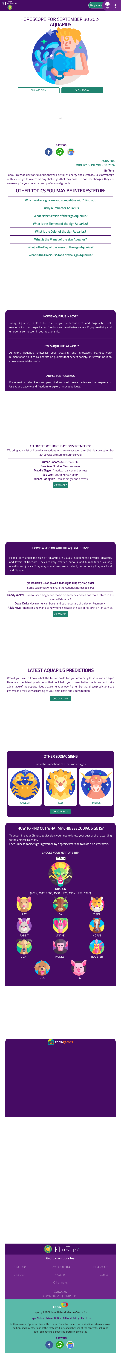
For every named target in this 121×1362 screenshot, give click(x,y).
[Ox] (60, 907)
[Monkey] (60, 949)
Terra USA (19, 1274)
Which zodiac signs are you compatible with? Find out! (60, 200)
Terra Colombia (60, 1267)
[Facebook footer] (49, 1344)
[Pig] (79, 970)
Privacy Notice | (54, 1318)
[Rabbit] (24, 928)
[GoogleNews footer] (70, 1344)
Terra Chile (19, 1267)
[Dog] (42, 970)
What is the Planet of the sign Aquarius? (60, 239)
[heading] (60, 485)
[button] (107, 5)
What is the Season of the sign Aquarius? (60, 215)
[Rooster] (97, 949)
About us (85, 1318)
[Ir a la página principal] (10, 1050)
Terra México (100, 1267)
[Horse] (97, 928)
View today (82, 90)
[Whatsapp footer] (60, 1344)
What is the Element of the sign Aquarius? (60, 223)
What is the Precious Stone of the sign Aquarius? (60, 255)
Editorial (71, 1296)
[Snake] (60, 928)
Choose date (60, 698)
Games (104, 1274)
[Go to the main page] (11, 5)
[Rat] (24, 907)
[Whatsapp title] (60, 151)
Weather (60, 1274)
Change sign (38, 90)
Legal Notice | (38, 1318)
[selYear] (61, 858)
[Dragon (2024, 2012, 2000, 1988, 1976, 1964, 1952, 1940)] (60, 878)
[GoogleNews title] (71, 151)
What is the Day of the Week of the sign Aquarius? (60, 247)
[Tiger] (97, 907)
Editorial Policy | (72, 1318)
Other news (60, 1282)
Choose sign (60, 811)
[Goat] (24, 949)
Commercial (51, 1296)
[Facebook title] (49, 151)
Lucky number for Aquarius (61, 208)
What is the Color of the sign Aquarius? (60, 231)
